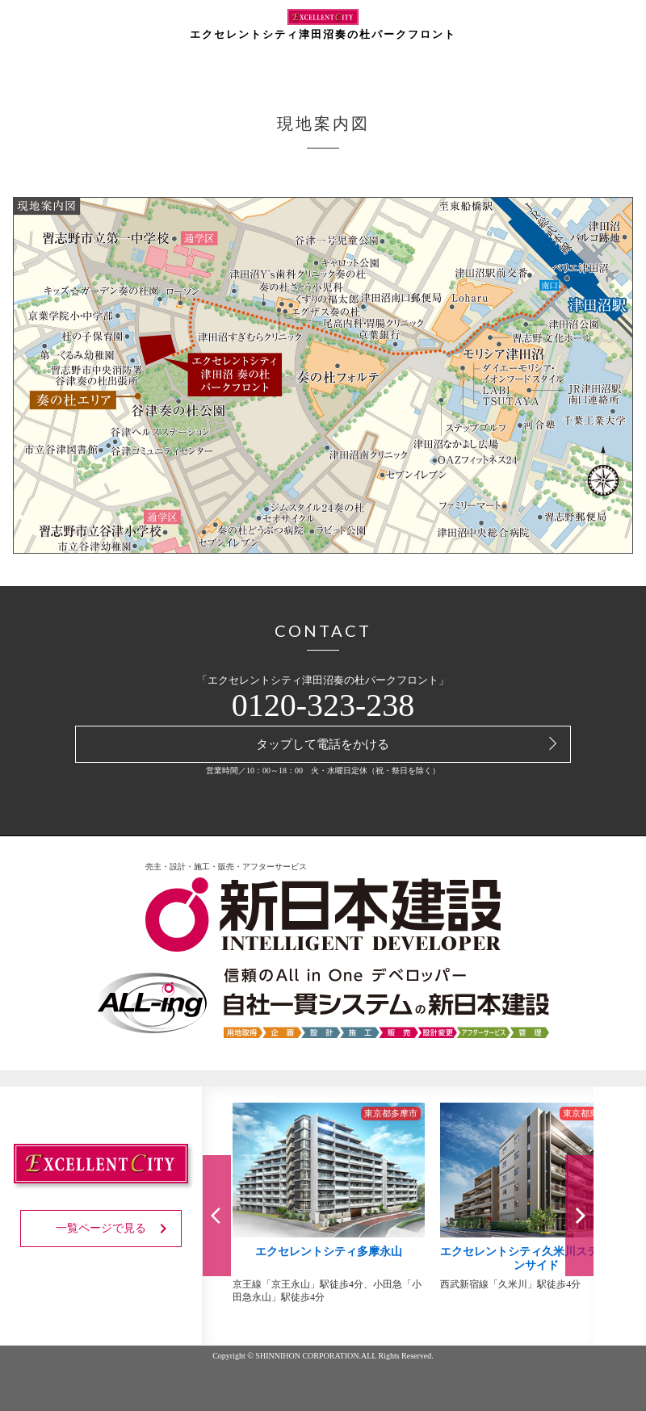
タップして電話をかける (322, 744)
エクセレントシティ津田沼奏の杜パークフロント (323, 24)
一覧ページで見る (114, 1228)
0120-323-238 (323, 705)
